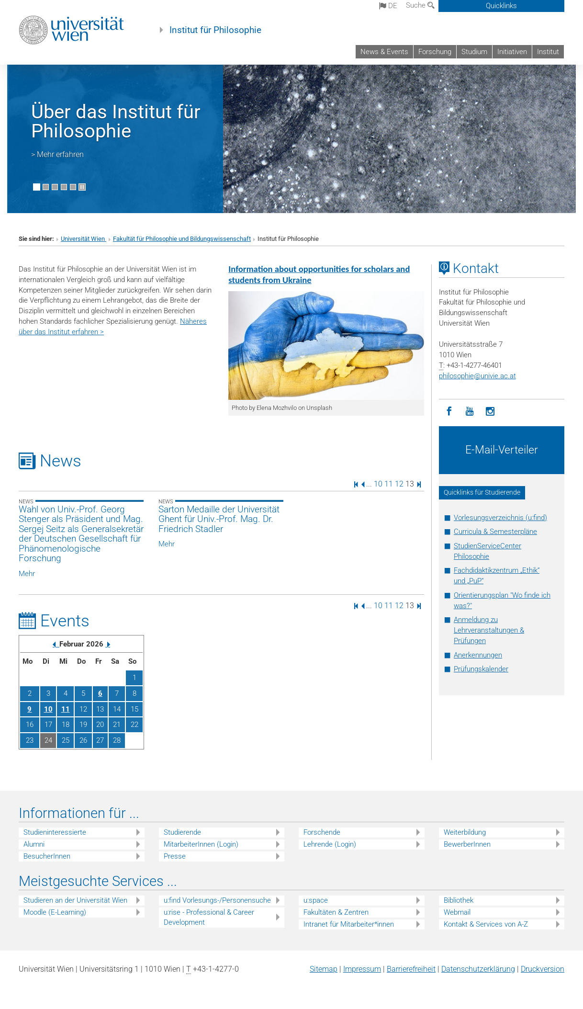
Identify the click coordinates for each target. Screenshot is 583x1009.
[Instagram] (490, 411)
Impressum (362, 969)
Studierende (182, 832)
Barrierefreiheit (411, 969)
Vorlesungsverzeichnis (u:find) (500, 517)
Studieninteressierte (54, 832)
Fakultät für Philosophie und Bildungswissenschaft (182, 238)
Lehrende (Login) (329, 844)
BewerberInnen (467, 844)
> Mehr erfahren (57, 154)
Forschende (321, 832)
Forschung (434, 51)
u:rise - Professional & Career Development (209, 917)
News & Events (384, 51)
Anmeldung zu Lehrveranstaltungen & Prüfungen (489, 630)
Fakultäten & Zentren (336, 912)
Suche (420, 5)
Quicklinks (501, 5)
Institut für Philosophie (215, 30)
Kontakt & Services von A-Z (486, 924)
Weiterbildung (465, 832)
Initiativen (512, 51)
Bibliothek (458, 900)
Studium (474, 51)
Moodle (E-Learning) (54, 912)
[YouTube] (470, 411)
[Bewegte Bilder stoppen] (82, 187)
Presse (175, 856)
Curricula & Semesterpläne (495, 531)
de (388, 5)
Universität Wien (83, 238)
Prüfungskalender (481, 669)
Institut (548, 51)
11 (388, 483)
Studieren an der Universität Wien (75, 900)
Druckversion (542, 969)
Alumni (34, 844)
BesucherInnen (46, 856)
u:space (315, 900)
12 (399, 483)
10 (378, 483)
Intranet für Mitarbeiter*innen (348, 924)
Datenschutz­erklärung (478, 969)
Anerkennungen (478, 655)
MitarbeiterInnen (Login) (201, 844)
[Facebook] (449, 411)
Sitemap (323, 969)
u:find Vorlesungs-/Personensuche (217, 900)
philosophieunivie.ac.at (477, 376)
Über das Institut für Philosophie (116, 121)
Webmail (457, 912)
